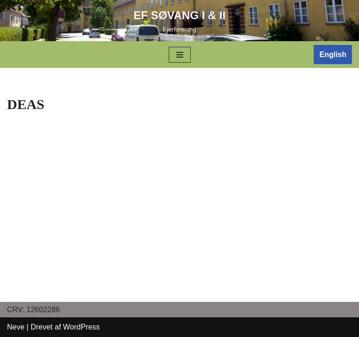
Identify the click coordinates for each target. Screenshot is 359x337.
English (332, 55)
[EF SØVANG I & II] (180, 21)
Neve (15, 327)
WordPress (81, 327)
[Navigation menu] (180, 55)
